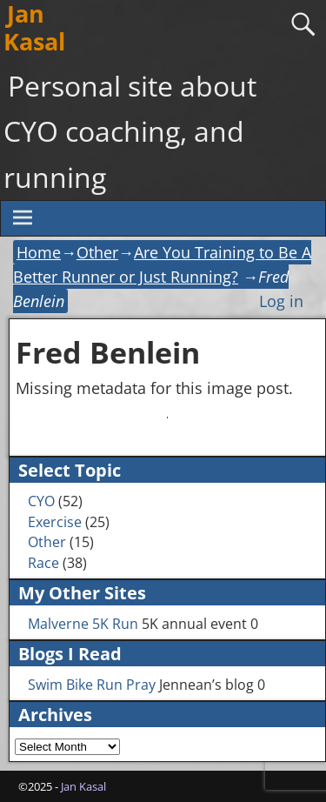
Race (43, 562)
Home (39, 252)
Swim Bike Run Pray (92, 684)
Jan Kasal (83, 786)
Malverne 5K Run (83, 623)
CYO (41, 501)
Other (97, 252)
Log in (281, 301)
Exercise (55, 521)
